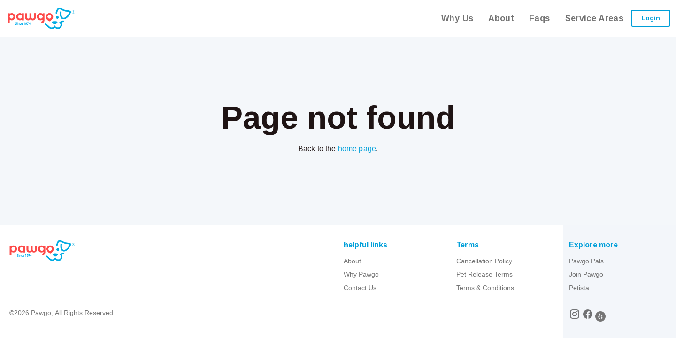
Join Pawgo (586, 274)
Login (651, 18)
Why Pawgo (361, 274)
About (352, 261)
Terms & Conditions (485, 288)
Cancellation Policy (484, 261)
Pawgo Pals (586, 261)
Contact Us (360, 288)
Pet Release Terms (484, 274)
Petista (579, 288)
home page (357, 148)
